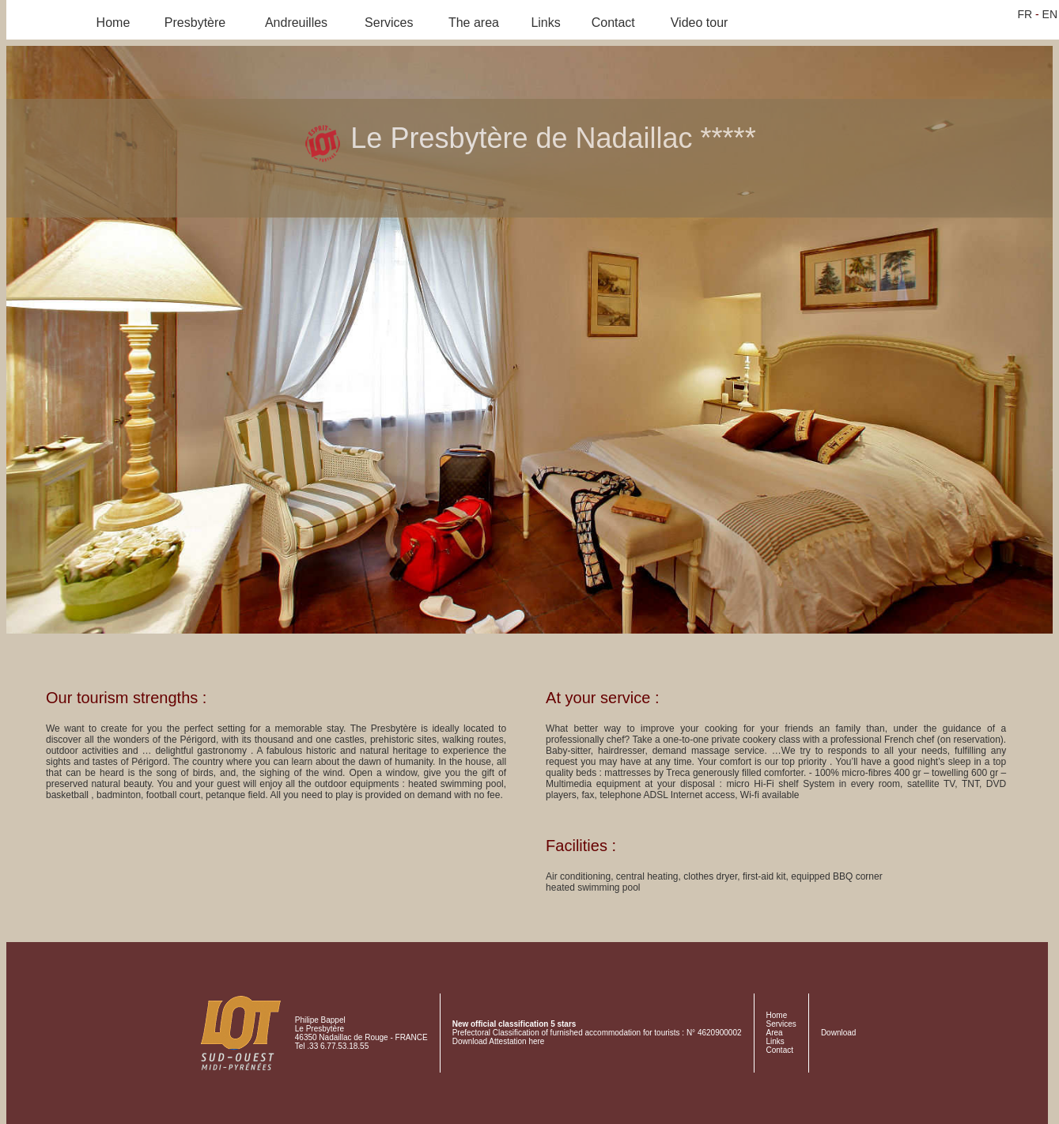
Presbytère (195, 22)
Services (389, 22)
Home (113, 22)
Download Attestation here (498, 1041)
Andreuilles (296, 22)
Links (545, 22)
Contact (613, 22)
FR (1024, 14)
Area (774, 1032)
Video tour (699, 22)
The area (473, 22)
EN (1049, 14)
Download (838, 1032)
